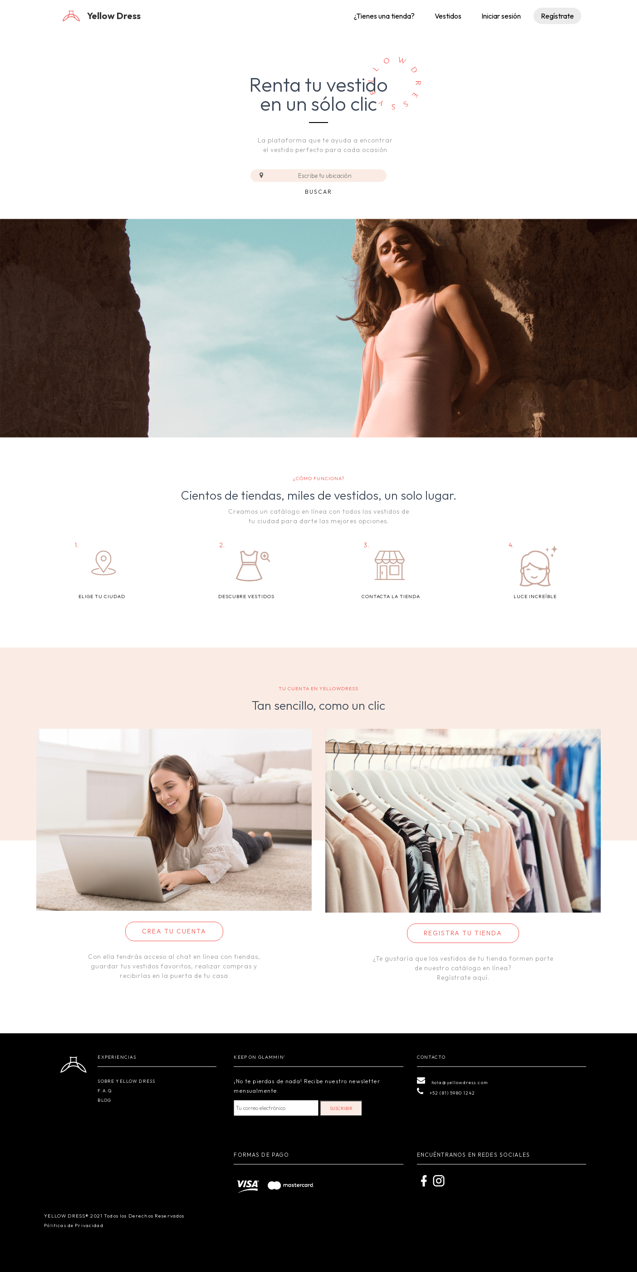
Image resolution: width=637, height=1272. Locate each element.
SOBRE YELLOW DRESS (126, 1081)
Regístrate (557, 15)
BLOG (104, 1100)
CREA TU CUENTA (174, 931)
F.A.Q (105, 1091)
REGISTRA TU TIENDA (463, 933)
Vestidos (448, 15)
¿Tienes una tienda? (384, 15)
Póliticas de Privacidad (73, 1225)
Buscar (318, 191)
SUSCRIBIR (341, 1108)
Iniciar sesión (501, 15)
